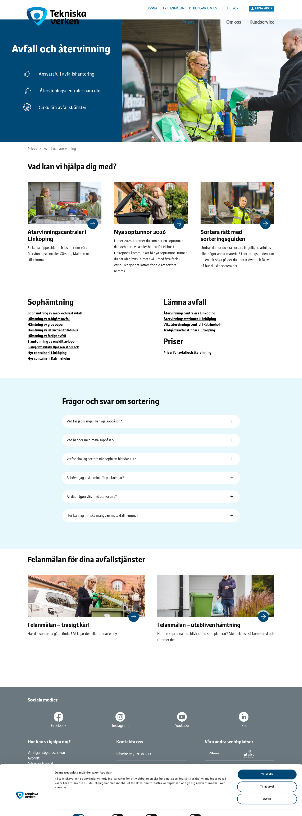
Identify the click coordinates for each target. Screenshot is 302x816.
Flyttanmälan (173, 8)
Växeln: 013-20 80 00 (133, 754)
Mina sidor (263, 8)
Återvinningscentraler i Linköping (189, 313)
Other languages (203, 8)
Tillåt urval (267, 777)
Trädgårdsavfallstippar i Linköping (189, 330)
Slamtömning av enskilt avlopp (51, 342)
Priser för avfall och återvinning (187, 353)
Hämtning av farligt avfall (47, 336)
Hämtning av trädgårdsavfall (49, 319)
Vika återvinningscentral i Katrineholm (193, 325)
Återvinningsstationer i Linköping (190, 319)
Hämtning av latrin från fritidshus (53, 330)
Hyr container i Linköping (47, 353)
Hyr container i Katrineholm (49, 358)
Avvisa (267, 789)
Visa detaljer (217, 807)
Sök (235, 8)
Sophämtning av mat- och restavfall (55, 313)
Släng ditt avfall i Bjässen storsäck (53, 347)
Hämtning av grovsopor (46, 325)
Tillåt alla (267, 764)
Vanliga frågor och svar (46, 753)
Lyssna (151, 8)
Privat (32, 149)
